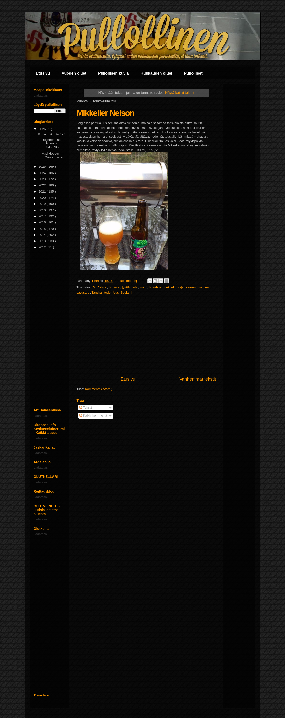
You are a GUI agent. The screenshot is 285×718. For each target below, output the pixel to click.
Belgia (102, 287)
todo (107, 292)
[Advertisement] (146, 335)
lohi (135, 287)
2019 (43, 204)
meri (143, 287)
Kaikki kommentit (93, 415)
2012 (43, 247)
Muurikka (155, 287)
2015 (43, 229)
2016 (43, 222)
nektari (169, 287)
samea (204, 287)
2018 (43, 210)
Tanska (97, 292)
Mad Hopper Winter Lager (52, 155)
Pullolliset (193, 73)
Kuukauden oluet (156, 73)
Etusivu (43, 73)
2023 (43, 179)
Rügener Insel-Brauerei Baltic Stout (52, 143)
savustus (83, 292)
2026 (43, 129)
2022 (43, 185)
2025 (43, 166)
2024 (43, 173)
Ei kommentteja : (129, 281)
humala (114, 287)
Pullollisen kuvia (113, 73)
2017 (43, 216)
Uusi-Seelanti (122, 292)
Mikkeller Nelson (105, 113)
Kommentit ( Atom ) (98, 389)
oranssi (192, 287)
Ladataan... (42, 95)
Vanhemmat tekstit (197, 379)
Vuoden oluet (74, 73)
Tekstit (85, 407)
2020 (43, 197)
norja (181, 287)
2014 (43, 235)
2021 (43, 191)
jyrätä (126, 287)
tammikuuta (51, 134)
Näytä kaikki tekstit (179, 93)
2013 (43, 241)
